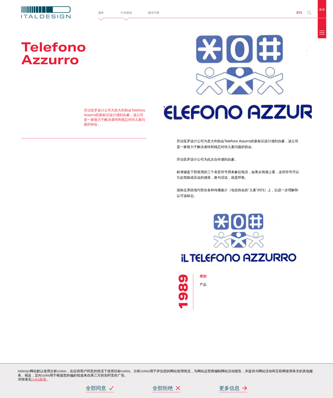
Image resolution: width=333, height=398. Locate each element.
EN (299, 12)
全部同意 (96, 388)
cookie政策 (38, 379)
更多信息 (229, 388)
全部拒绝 (162, 388)
